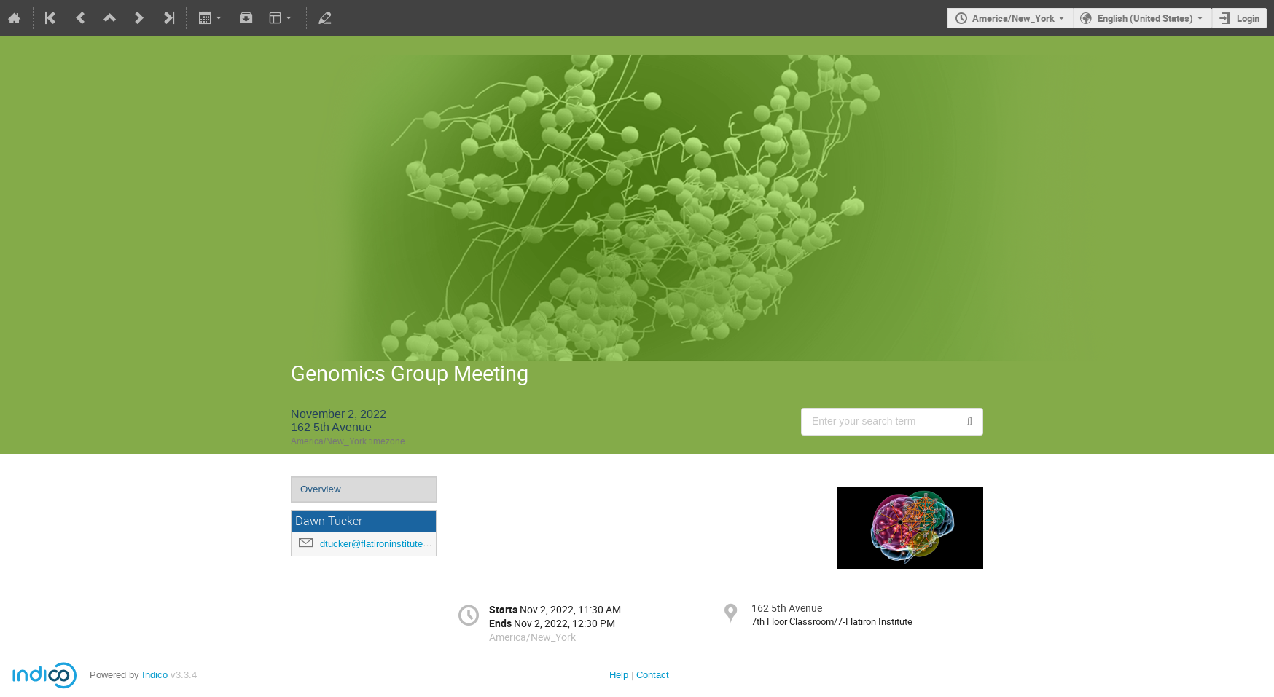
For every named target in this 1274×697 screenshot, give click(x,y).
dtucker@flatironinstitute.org (379, 543)
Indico (155, 675)
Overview (320, 489)
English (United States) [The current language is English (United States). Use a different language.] (1145, 18)
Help (618, 675)
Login (1248, 18)
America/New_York (1013, 18)
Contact (652, 675)
